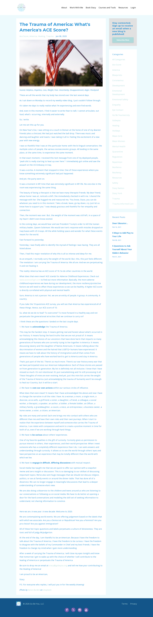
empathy (116, 104)
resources (117, 177)
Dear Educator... (120, 223)
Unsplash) (47, 590)
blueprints (117, 75)
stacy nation (118, 188)
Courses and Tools (107, 7)
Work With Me (76, 7)
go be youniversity (121, 115)
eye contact (117, 110)
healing (41, 36)
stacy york (117, 193)
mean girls (117, 136)
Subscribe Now (123, 40)
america (33, 36)
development (118, 85)
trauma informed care (123, 203)
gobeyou (116, 120)
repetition (117, 162)
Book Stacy (91, 7)
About (64, 7)
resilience (116, 167)
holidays (116, 130)
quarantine (117, 151)
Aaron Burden (34, 590)
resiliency (116, 172)
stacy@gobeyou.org (58, 565)
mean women (118, 141)
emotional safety (120, 99)
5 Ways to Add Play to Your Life (122, 235)
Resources (123, 7)
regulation (117, 156)
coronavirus (117, 80)
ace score (23, 36)
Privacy (133, 603)
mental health (118, 146)
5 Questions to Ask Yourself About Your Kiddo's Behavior (122, 249)
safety (115, 183)
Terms (125, 603)
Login (133, 7)
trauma (50, 36)
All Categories (118, 59)
